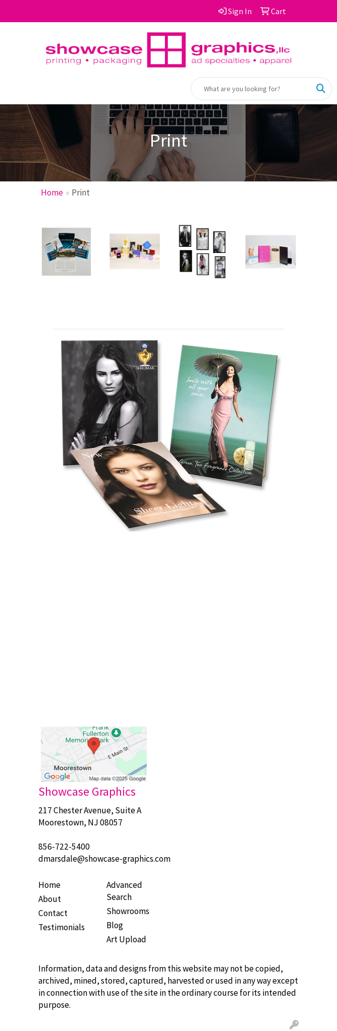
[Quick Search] (251, 88)
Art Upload (126, 939)
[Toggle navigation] (15, 89)
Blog (114, 925)
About (49, 899)
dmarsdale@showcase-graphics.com (104, 858)
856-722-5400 (64, 846)
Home (52, 192)
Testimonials (61, 927)
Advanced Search (124, 891)
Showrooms (127, 911)
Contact (53, 913)
